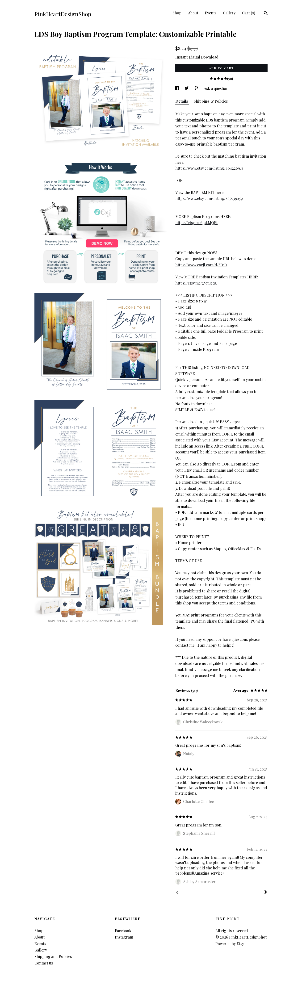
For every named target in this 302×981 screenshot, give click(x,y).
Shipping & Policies (211, 101)
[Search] (266, 13)
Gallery (229, 12)
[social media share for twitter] (187, 88)
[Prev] (177, 893)
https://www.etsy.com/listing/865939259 (209, 198)
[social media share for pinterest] (196, 88)
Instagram (124, 937)
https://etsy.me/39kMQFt (196, 222)
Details (182, 101)
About (193, 12)
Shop (176, 12)
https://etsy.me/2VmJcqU (196, 283)
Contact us (43, 962)
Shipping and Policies (53, 956)
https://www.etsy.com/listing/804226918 (209, 168)
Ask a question (216, 88)
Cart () (248, 12)
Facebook (123, 930)
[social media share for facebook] (177, 88)
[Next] (266, 892)
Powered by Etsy (229, 943)
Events (210, 12)
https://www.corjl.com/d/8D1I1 (201, 264)
